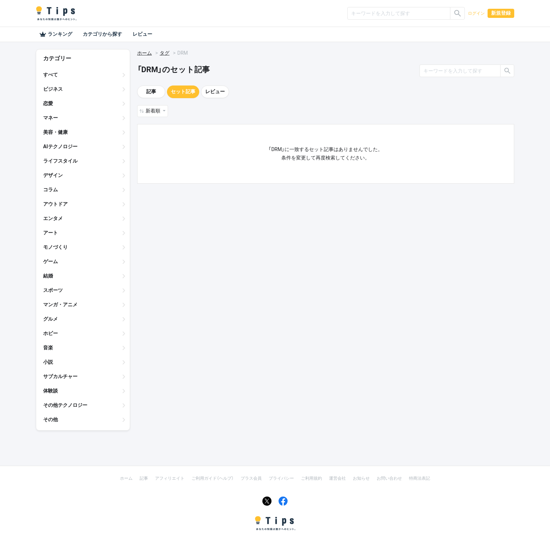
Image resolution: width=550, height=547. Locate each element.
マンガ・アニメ (60, 304)
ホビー (50, 333)
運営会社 (337, 478)
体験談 (50, 391)
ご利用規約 (311, 478)
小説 (48, 362)
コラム (50, 189)
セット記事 (183, 91)
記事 (151, 91)
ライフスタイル (60, 161)
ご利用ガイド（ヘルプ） (213, 478)
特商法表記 (419, 478)
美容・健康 (55, 132)
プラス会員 (251, 478)
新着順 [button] (153, 111)
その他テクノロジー (65, 405)
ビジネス (53, 89)
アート (50, 232)
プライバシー (281, 478)
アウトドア (55, 204)
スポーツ (53, 290)
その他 (50, 419)
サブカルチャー (60, 376)
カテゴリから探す (102, 34)
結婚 (48, 276)
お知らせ (361, 478)
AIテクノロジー (60, 146)
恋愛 (48, 103)
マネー (50, 118)
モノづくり (55, 247)
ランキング (55, 34)
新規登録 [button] (501, 13)
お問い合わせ (389, 478)
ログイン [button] (476, 13)
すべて (50, 74)
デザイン (53, 175)
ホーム (144, 53)
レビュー (142, 34)
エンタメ (53, 218)
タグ (164, 53)
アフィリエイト (170, 478)
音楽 (48, 347)
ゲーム (50, 261)
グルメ (50, 319)
